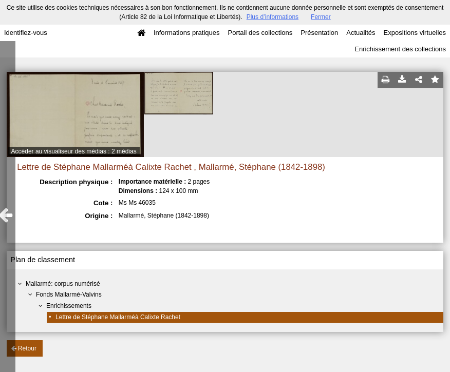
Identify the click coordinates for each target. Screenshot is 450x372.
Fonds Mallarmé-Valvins (69, 294)
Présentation (319, 32)
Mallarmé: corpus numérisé (63, 283)
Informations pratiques (187, 32)
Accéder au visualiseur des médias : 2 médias (74, 151)
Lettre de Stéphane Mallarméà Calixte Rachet (117, 317)
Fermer (321, 17)
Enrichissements (68, 305)
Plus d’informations (272, 17)
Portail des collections (260, 32)
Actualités (360, 32)
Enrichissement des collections (400, 49)
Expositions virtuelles (415, 32)
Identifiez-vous (25, 32)
